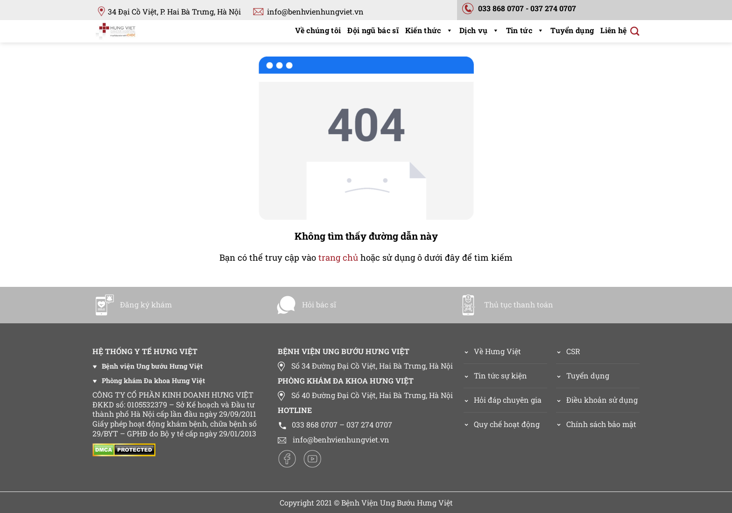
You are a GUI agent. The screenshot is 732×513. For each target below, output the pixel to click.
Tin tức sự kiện (500, 375)
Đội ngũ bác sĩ (372, 30)
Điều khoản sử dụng (602, 400)
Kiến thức (429, 30)
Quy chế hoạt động (507, 424)
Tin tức (525, 30)
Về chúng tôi (318, 30)
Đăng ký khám (132, 304)
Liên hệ (613, 30)
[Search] (634, 31)
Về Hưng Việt (492, 351)
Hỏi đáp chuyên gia (508, 400)
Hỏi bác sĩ (305, 304)
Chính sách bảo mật (601, 424)
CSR (573, 351)
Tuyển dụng (572, 30)
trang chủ (338, 257)
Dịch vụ (479, 30)
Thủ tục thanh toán (505, 304)
